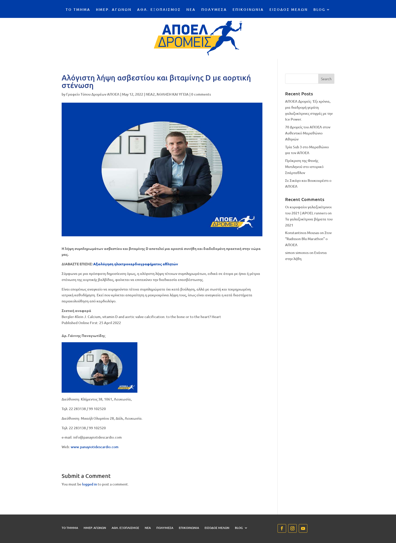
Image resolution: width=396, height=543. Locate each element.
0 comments (201, 94)
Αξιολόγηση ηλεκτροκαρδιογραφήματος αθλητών (135, 264)
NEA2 (150, 94)
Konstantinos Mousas (302, 232)
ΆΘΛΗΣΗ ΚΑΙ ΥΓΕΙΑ (173, 94)
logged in (89, 484)
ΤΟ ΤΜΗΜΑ (78, 10)
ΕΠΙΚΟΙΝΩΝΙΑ (248, 10)
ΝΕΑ (191, 10)
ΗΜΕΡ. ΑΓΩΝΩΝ (114, 10)
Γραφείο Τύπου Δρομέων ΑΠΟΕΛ (92, 94)
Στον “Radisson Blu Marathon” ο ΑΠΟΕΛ (308, 238)
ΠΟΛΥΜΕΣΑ (214, 10)
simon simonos (297, 252)
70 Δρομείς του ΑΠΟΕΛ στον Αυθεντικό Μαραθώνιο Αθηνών (307, 133)
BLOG (319, 10)
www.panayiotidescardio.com (94, 446)
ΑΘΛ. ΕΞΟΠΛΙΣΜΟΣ (159, 10)
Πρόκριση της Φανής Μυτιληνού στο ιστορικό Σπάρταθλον (304, 166)
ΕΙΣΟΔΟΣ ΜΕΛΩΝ (288, 10)
